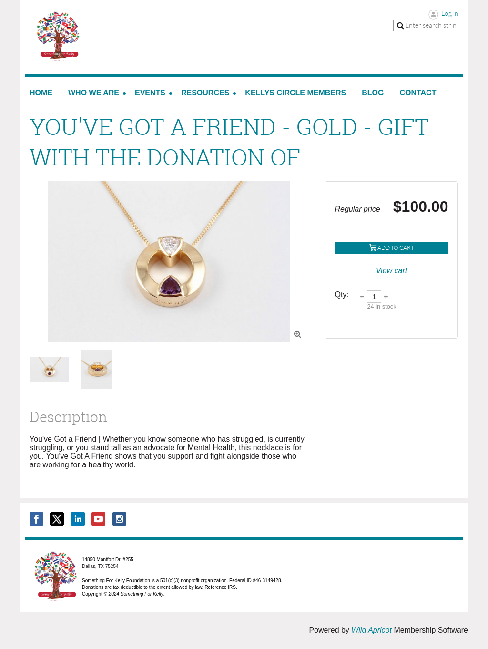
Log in (449, 13)
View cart (391, 271)
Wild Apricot (371, 630)
